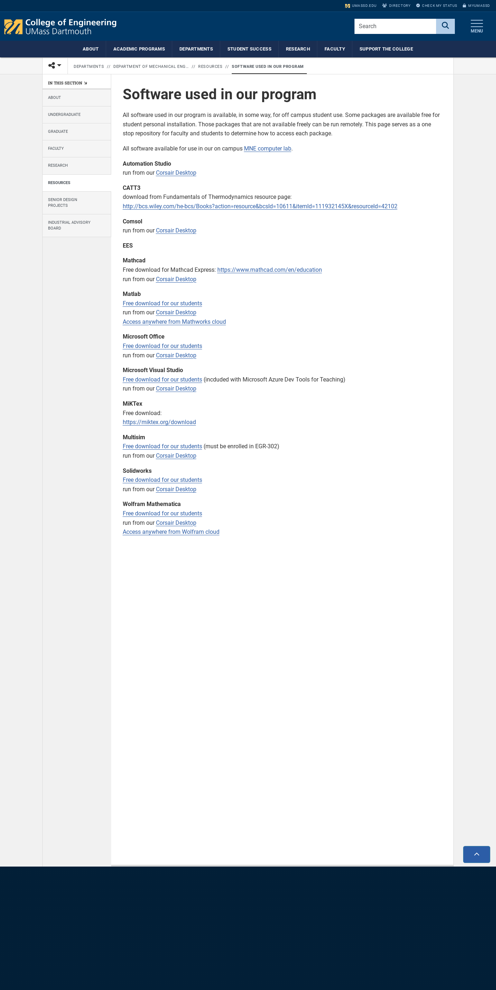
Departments (196, 49)
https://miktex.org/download (159, 422)
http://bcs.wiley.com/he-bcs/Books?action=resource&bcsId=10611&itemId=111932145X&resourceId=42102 (260, 206)
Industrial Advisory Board (69, 225)
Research (298, 49)
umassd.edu (361, 6)
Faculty (335, 49)
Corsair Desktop (176, 172)
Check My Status (436, 6)
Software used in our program (268, 66)
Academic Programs (139, 49)
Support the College (386, 49)
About (91, 49)
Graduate (58, 131)
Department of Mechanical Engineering (151, 66)
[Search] (445, 26)
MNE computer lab (267, 148)
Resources (210, 66)
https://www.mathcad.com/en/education (269, 269)
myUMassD (476, 6)
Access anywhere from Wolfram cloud (171, 531)
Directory (396, 6)
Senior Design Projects (62, 202)
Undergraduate (64, 114)
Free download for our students (162, 303)
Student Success (249, 49)
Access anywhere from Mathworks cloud (174, 321)
